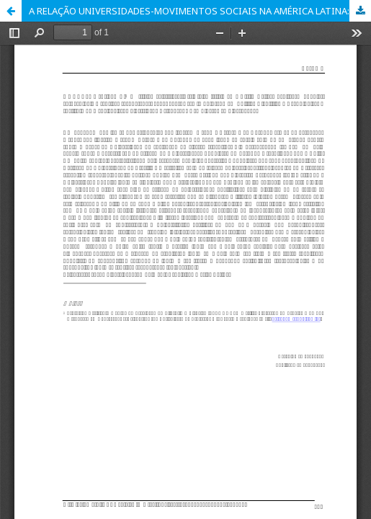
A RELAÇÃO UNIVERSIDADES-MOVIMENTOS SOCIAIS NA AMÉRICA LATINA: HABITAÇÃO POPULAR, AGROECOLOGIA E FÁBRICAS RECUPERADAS (200, 10)
